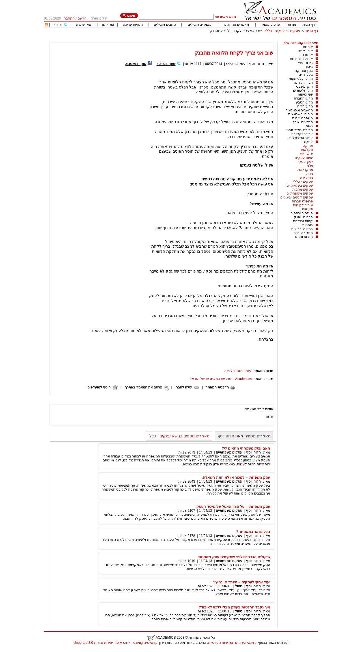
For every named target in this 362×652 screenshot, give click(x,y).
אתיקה (308, 146)
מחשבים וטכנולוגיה (299, 110)
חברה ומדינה (303, 83)
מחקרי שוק (304, 170)
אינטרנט (306, 55)
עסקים (295, 31)
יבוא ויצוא (306, 154)
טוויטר (58, 25)
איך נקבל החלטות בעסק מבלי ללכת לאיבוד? (234, 607)
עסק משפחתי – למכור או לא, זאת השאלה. (236, 477)
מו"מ (310, 166)
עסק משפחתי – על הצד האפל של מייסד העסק (233, 506)
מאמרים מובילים (200, 25)
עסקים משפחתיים (299, 193)
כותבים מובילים (165, 25)
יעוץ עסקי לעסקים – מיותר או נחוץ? (241, 582)
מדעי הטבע (304, 102)
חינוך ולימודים (303, 90)
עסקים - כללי (275, 31)
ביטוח (309, 67)
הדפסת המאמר (217, 387)
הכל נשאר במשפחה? (253, 532)
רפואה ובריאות (302, 229)
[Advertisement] (215, 39)
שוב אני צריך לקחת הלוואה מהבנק (235, 31)
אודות (292, 25)
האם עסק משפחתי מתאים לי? (246, 448)
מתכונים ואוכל (303, 122)
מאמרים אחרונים (236, 25)
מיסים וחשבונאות (300, 114)
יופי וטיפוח (305, 94)
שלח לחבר (184, 387)
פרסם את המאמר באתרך (143, 387)
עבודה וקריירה (302, 134)
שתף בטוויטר (165, 64)
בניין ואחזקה (304, 71)
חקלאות (307, 150)
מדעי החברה (303, 98)
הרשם (82, 18)
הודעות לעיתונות (301, 79)
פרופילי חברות (302, 201)
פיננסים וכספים (301, 213)
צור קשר (107, 25)
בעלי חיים (306, 75)
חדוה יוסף (256, 64)
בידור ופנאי (305, 63)
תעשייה (307, 209)
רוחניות (307, 225)
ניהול (309, 174)
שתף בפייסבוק (135, 64)
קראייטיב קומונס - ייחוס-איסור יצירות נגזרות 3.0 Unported (116, 643)
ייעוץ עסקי (305, 162)
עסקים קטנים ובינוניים (296, 197)
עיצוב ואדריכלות (301, 138)
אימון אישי (305, 51)
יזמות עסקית (304, 158)
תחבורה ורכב (303, 233)
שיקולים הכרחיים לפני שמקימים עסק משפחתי (234, 557)
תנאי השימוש (244, 643)
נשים (309, 126)
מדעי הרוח (305, 106)
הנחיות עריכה (133, 25)
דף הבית (309, 25)
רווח (240, 371)
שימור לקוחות (303, 205)
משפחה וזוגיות (302, 118)
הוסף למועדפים (99, 387)
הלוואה (229, 371)
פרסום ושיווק (303, 217)
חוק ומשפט (304, 86)
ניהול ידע (306, 178)
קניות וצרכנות (303, 221)
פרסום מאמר (270, 25)
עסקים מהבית (302, 189)
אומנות (308, 47)
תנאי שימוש (84, 25)
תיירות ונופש (304, 237)
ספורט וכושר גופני (299, 130)
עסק (247, 371)
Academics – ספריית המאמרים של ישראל (221, 379)
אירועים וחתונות (301, 59)
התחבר (69, 18)
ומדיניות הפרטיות (220, 643)
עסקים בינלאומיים (299, 185)
